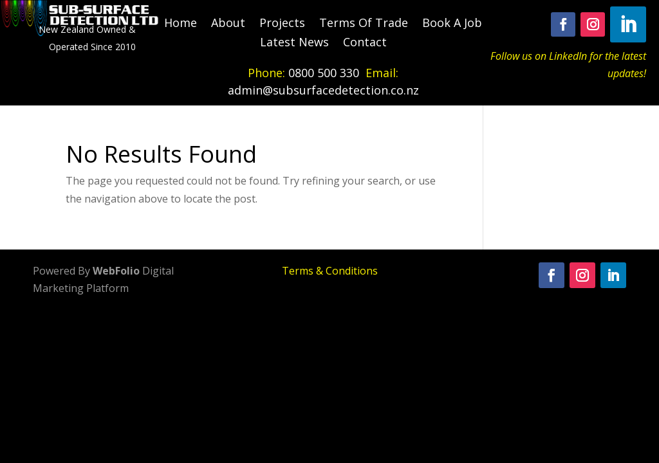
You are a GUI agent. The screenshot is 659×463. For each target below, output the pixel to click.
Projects (282, 24)
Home (180, 24)
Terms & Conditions (330, 271)
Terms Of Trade (363, 24)
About (228, 24)
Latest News (294, 43)
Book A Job (452, 24)
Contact (365, 43)
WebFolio (116, 271)
